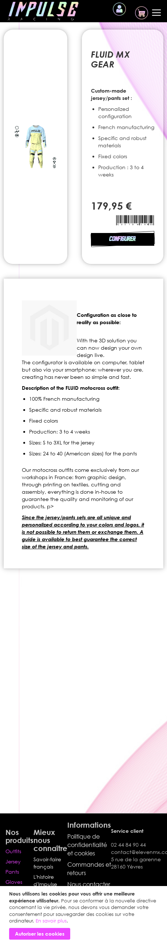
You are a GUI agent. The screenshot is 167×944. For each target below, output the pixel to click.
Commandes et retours (89, 869)
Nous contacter (88, 884)
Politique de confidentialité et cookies (87, 845)
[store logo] (43, 11)
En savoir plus (51, 921)
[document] (84, 915)
